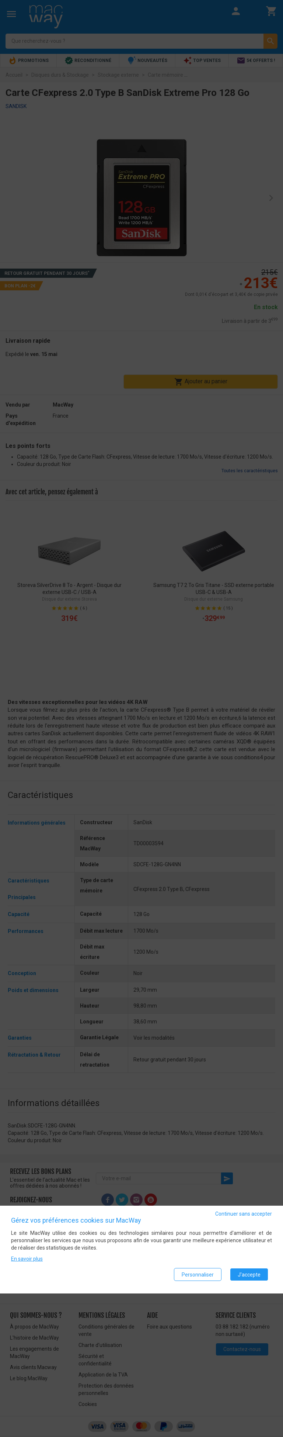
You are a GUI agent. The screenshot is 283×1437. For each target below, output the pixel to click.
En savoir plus (27, 1260)
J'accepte (249, 1276)
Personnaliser (198, 1276)
